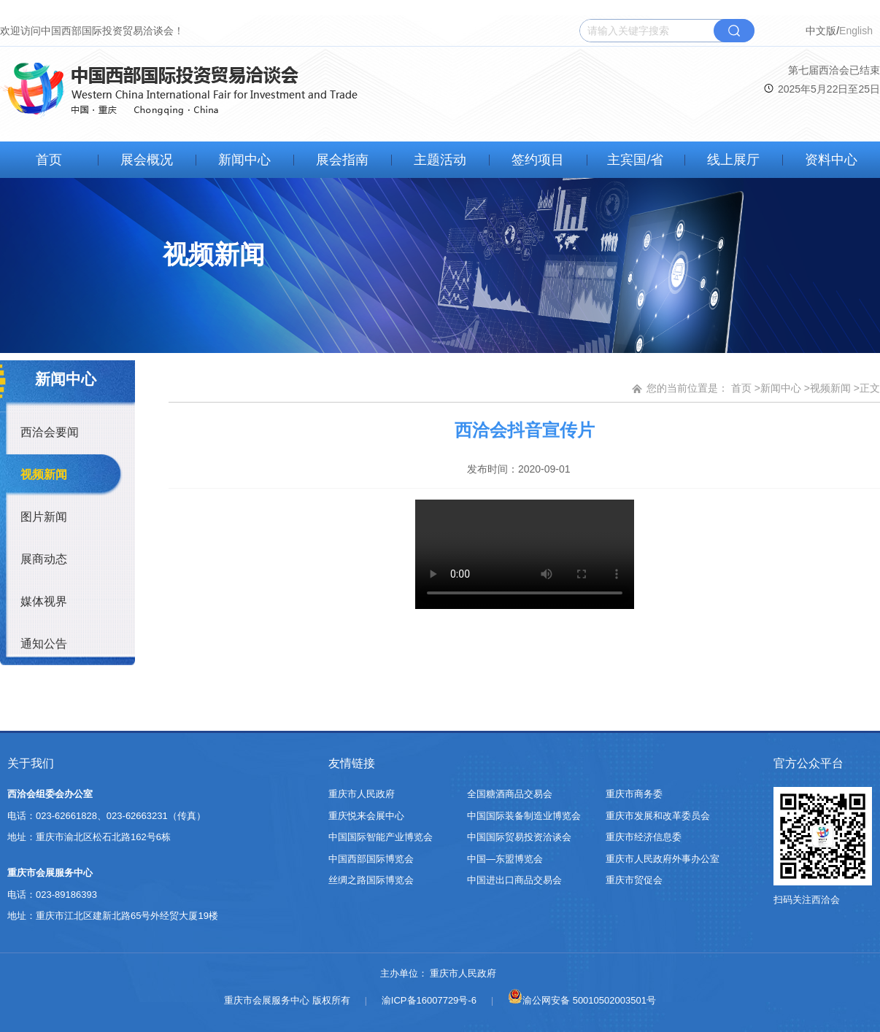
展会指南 (342, 159)
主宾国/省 (635, 159)
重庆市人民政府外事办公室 (662, 858)
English (856, 30)
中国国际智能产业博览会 (380, 836)
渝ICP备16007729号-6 (429, 1000)
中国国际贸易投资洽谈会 (519, 836)
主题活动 (440, 159)
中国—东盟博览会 (505, 858)
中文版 (821, 30)
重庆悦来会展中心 (366, 815)
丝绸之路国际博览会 (371, 879)
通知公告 (43, 643)
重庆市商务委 (634, 793)
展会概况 (146, 159)
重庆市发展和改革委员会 (658, 815)
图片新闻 (43, 517)
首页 (49, 159)
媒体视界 (43, 601)
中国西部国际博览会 (371, 858)
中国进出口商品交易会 (514, 879)
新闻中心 (244, 159)
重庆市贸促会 (634, 879)
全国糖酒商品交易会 (509, 793)
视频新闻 (43, 474)
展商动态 (43, 559)
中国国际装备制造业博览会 (524, 815)
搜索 (734, 30)
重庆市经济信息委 (644, 836)
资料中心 (831, 159)
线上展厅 (733, 159)
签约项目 (538, 159)
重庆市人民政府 (361, 793)
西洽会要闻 (49, 432)
